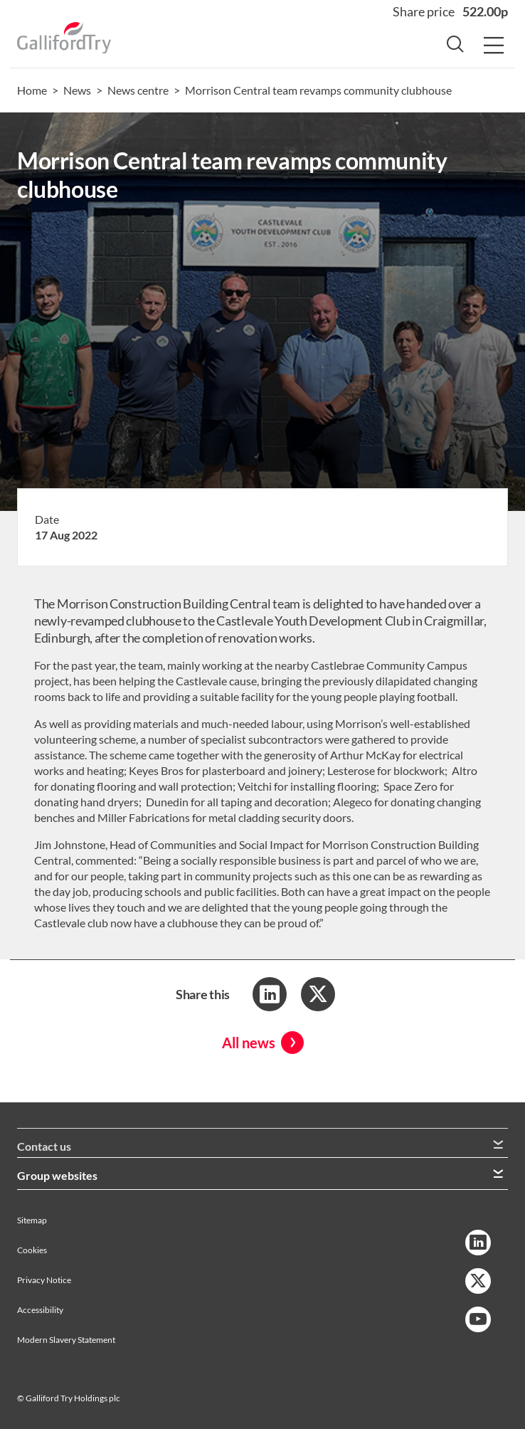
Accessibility (40, 1309)
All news (248, 1042)
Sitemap (32, 1220)
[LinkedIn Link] (478, 1242)
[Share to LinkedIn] (270, 994)
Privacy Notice (44, 1280)
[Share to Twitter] (318, 994)
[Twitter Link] (478, 1281)
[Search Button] (455, 46)
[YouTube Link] (478, 1319)
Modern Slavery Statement (66, 1339)
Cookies (32, 1250)
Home (32, 90)
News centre (138, 90)
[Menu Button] (493, 46)
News (77, 90)
